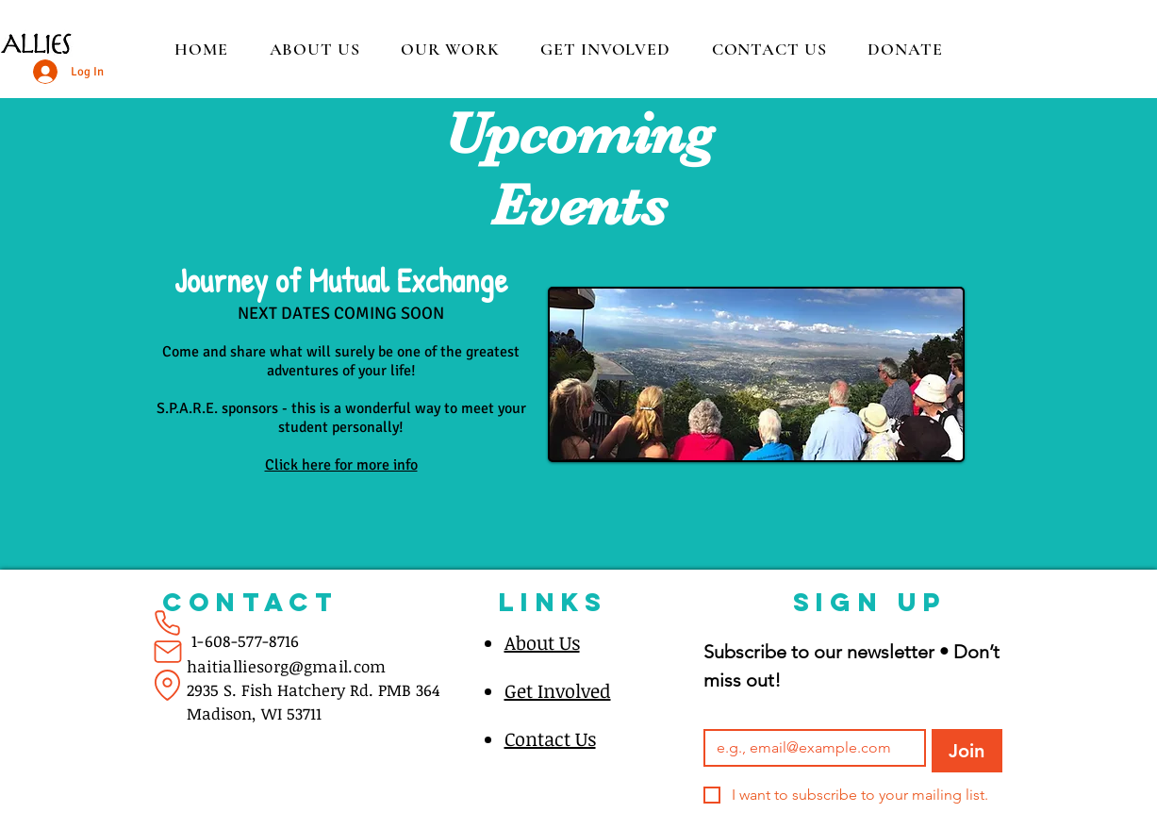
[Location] (168, 685)
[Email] (809, 748)
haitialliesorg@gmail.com (287, 666)
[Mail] (168, 652)
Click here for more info (341, 465)
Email (723, 713)
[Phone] (168, 622)
